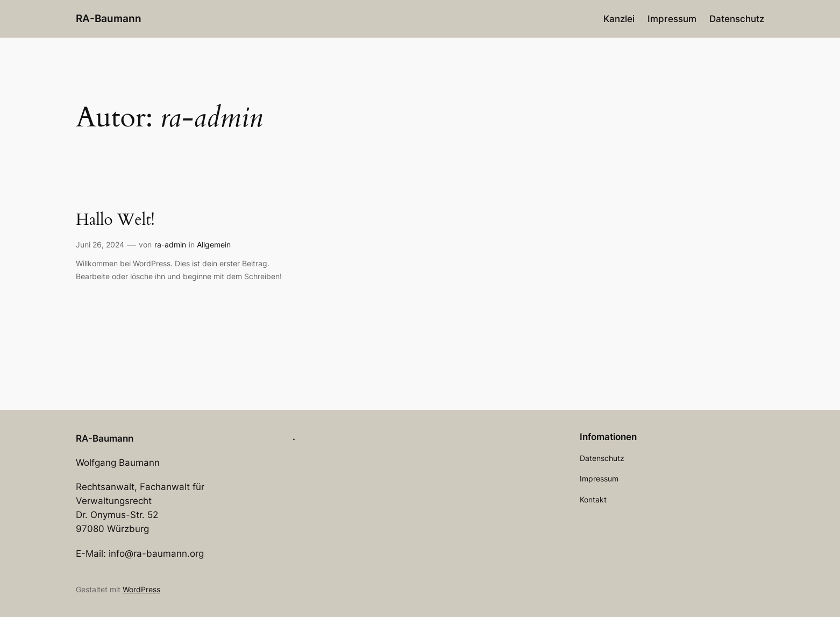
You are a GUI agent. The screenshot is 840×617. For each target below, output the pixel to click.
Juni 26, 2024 (100, 244)
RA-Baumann (108, 18)
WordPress (141, 589)
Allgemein (214, 244)
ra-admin (170, 244)
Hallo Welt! (115, 220)
